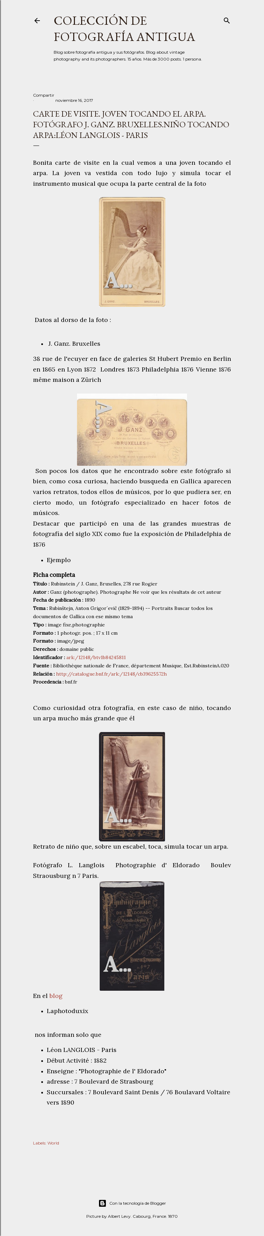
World (53, 1143)
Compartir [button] (43, 95)
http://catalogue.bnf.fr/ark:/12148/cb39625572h (111, 674)
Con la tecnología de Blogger (132, 1203)
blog (57, 996)
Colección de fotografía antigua (124, 28)
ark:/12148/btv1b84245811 (96, 657)
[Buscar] (227, 19)
